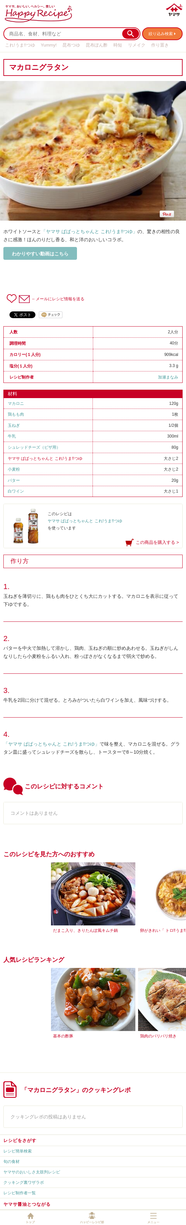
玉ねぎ (14, 425)
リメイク (136, 45)
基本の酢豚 (63, 1036)
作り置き (160, 45)
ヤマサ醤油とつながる (27, 1204)
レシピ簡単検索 (17, 1151)
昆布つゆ (71, 45)
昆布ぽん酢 (97, 45)
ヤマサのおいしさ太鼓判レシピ (31, 1172)
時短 (117, 45)
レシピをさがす (19, 1140)
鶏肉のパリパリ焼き (158, 1036)
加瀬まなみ (168, 377)
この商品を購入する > (157, 542)
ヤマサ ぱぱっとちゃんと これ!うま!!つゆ (45, 458)
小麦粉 (14, 469)
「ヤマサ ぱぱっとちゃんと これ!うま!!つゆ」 (89, 231)
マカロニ (16, 403)
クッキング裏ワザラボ (23, 1182)
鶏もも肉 (16, 414)
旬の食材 (11, 1161)
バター (14, 480)
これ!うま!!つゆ (20, 45)
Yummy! (49, 45)
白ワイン (16, 491)
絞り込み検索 (161, 33)
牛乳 (12, 436)
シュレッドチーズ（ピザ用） (34, 447)
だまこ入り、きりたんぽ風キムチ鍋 (85, 930)
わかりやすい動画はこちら (40, 253)
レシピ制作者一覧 (19, 1193)
